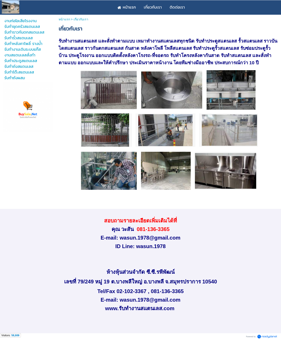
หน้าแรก (64, 19)
